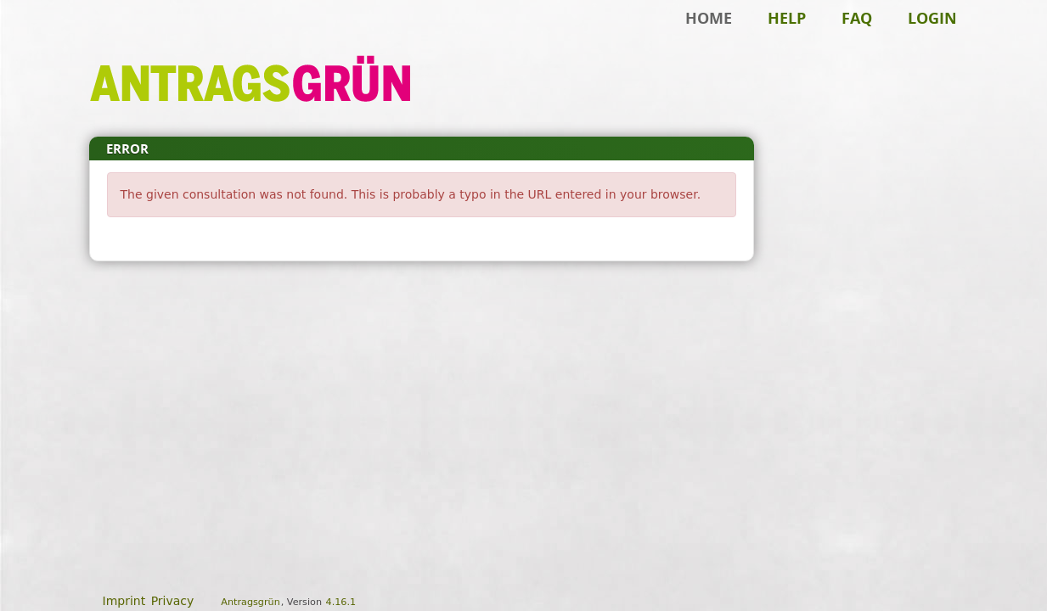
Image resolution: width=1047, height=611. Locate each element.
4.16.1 (341, 602)
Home (708, 18)
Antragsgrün (250, 602)
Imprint (124, 601)
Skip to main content (71, 39)
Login (932, 18)
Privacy (172, 601)
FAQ (857, 18)
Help (787, 18)
